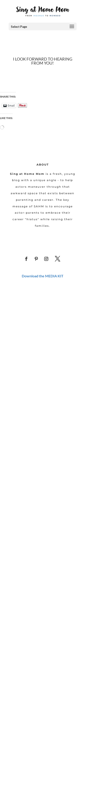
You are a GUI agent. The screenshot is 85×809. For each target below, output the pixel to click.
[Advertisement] (42, 328)
